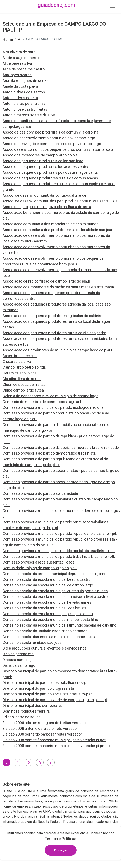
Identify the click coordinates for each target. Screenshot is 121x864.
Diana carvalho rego (19, 665)
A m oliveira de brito (19, 52)
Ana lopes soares (17, 75)
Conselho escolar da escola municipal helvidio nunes (47, 602)
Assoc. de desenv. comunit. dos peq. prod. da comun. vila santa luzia (60, 201)
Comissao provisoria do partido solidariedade (40, 493)
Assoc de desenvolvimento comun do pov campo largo (49, 138)
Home (8, 39)
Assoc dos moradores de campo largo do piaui (41, 155)
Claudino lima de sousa (22, 378)
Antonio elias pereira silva (24, 103)
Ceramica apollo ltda (20, 373)
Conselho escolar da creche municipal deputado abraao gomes (55, 573)
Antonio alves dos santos (24, 92)
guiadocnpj (56, 5)
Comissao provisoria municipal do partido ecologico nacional (53, 407)
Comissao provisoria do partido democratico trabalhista (49, 453)
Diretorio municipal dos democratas (32, 705)
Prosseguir (60, 850)
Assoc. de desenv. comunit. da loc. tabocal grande (44, 195)
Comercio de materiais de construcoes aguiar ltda (44, 401)
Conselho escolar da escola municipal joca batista (45, 608)
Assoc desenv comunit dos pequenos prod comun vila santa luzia (58, 149)
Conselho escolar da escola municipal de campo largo (48, 585)
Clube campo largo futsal (24, 390)
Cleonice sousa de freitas (24, 384)
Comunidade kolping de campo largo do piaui (40, 568)
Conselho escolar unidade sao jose (32, 642)
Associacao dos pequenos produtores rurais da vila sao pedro (54, 333)
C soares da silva (17, 361)
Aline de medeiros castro (24, 69)
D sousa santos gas (19, 659)
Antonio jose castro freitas (25, 109)
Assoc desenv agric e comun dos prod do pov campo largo (52, 143)
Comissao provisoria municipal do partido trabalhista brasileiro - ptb (59, 556)
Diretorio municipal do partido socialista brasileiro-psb (48, 694)
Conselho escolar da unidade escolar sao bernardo (45, 631)
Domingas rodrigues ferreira (26, 711)
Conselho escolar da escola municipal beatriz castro (46, 579)
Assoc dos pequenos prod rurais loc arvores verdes (46, 166)
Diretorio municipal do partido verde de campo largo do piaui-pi (55, 700)
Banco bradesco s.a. (20, 356)
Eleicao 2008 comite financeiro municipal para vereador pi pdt (54, 740)
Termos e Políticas (60, 838)
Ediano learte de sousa (22, 717)
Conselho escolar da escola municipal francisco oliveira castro (55, 596)
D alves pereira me (18, 654)
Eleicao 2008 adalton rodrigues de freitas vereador (45, 722)
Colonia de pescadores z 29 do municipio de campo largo (50, 396)
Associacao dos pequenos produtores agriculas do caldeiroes (55, 315)
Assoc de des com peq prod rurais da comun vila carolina (50, 132)
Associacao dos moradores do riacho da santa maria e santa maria (58, 287)
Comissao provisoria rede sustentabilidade (39, 562)
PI (19, 39)
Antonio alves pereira (20, 98)
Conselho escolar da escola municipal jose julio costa (48, 614)
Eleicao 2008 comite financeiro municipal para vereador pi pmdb (56, 745)
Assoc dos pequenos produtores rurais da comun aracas (50, 178)
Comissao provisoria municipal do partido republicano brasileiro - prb (60, 533)
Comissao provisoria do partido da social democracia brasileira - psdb (61, 447)
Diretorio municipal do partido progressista (38, 688)
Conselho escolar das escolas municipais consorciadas (49, 636)
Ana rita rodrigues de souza (25, 80)
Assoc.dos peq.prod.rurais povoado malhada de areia (47, 206)
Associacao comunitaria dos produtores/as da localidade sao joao (58, 229)
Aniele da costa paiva (20, 86)
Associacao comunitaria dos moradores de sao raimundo (50, 224)
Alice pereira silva (17, 63)
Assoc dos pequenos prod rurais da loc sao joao (43, 161)
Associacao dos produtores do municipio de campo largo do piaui (57, 350)
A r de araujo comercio (21, 57)
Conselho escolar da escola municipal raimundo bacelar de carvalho (59, 625)
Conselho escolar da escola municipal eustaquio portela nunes (55, 591)
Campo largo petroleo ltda (24, 367)
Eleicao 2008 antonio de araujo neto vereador (40, 728)
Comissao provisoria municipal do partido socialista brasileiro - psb (59, 550)
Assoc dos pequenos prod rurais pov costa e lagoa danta (50, 172)
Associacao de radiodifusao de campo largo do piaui (46, 281)
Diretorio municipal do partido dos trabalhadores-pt (45, 682)
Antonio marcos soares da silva (29, 115)
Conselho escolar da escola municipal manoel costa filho (50, 619)
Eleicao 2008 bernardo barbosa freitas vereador (42, 734)
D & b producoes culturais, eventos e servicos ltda (44, 648)
